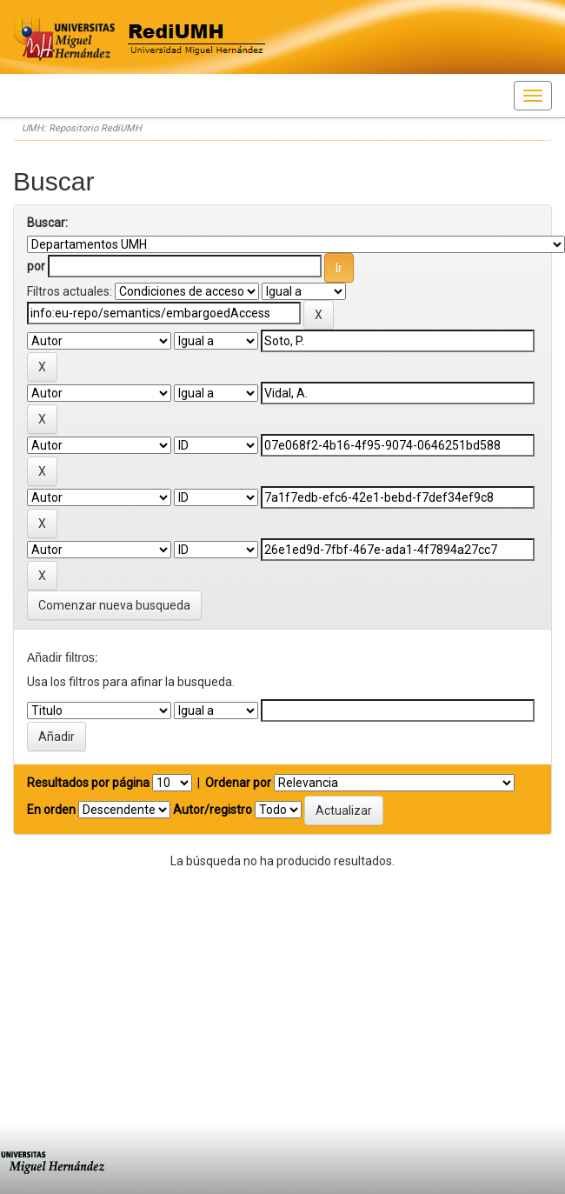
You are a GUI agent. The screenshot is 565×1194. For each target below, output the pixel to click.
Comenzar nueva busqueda (114, 605)
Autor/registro (212, 810)
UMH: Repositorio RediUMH (82, 128)
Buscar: (47, 223)
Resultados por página (88, 783)
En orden (51, 810)
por (36, 266)
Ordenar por (238, 783)
